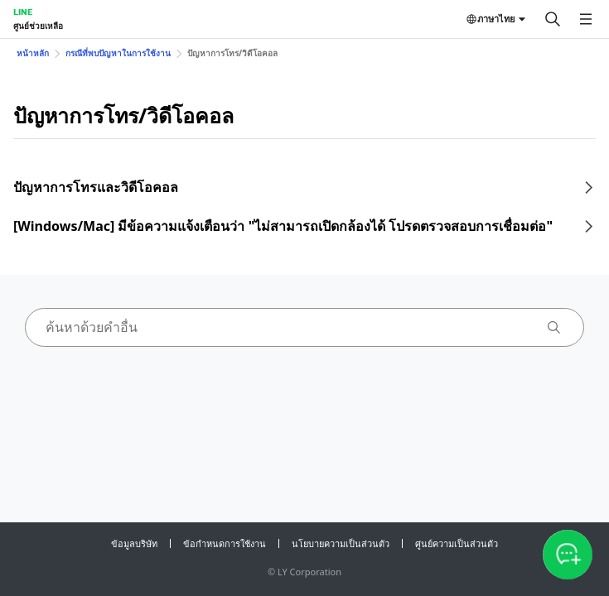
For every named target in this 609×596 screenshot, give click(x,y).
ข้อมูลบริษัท (134, 543)
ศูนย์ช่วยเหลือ (38, 25)
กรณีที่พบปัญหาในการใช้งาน (118, 53)
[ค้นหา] (552, 19)
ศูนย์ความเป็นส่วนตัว (456, 543)
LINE (22, 11)
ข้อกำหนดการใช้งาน (224, 543)
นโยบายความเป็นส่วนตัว (340, 543)
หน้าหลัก (33, 53)
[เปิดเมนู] (585, 19)
